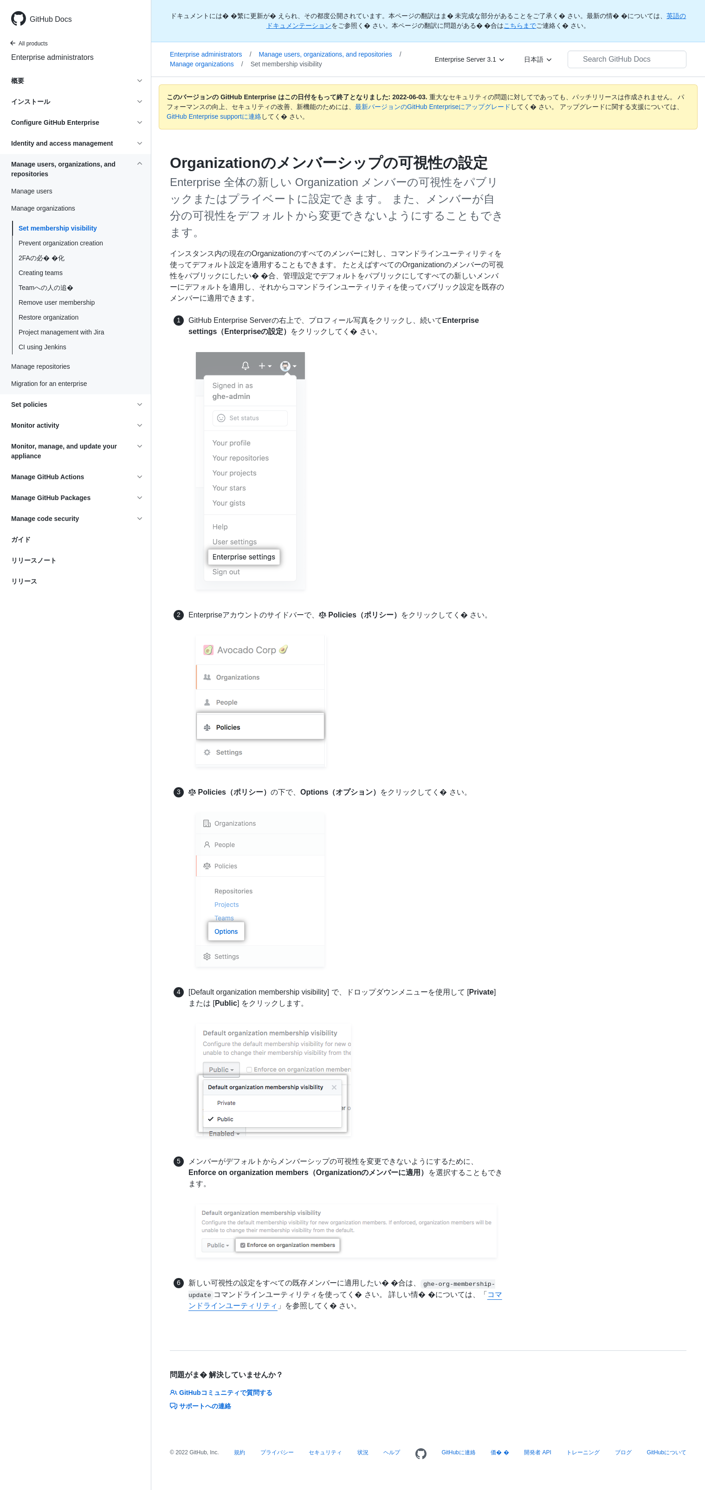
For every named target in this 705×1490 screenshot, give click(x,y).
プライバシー (277, 1452)
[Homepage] (421, 1454)
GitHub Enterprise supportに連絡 (214, 116)
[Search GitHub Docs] (627, 59)
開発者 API (537, 1452)
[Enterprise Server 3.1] (470, 59)
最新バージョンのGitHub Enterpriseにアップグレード (433, 106)
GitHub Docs (51, 19)
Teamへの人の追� (47, 287)
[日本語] (538, 59)
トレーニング (583, 1452)
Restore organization (48, 317)
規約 (239, 1452)
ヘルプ (391, 1452)
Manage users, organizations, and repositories (330, 54)
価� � (500, 1452)
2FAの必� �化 (42, 258)
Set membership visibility (58, 228)
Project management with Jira (61, 332)
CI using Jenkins (42, 347)
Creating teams (41, 272)
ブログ (623, 1452)
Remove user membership (57, 302)
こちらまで (520, 25)
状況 (363, 1452)
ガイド (21, 539)
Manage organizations (206, 64)
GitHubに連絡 (458, 1452)
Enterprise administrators (52, 57)
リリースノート (34, 560)
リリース (24, 581)
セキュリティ (325, 1452)
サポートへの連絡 (200, 1406)
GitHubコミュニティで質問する (221, 1392)
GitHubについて (666, 1452)
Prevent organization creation (61, 243)
